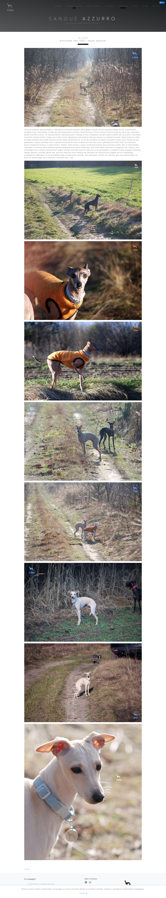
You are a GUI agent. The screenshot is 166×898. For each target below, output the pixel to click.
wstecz (27, 869)
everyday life (83, 44)
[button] (161, 3)
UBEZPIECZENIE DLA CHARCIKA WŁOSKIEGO (42, 884)
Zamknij (83, 893)
